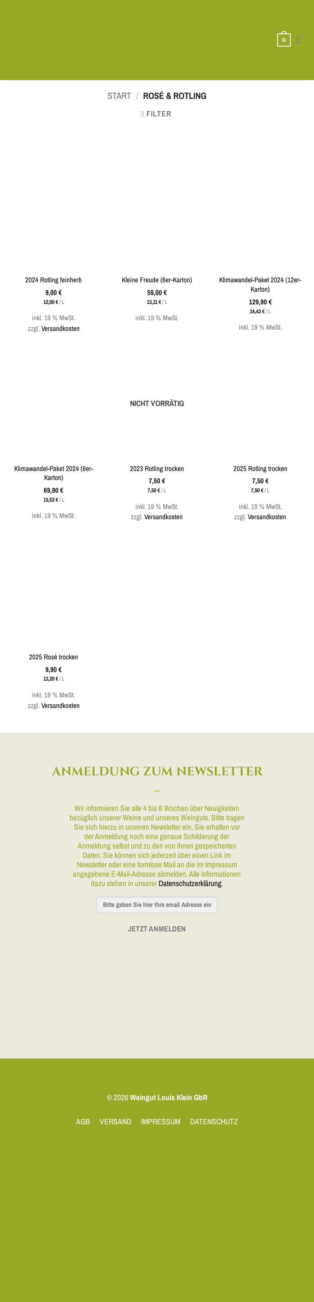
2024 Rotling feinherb (53, 279)
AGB (83, 1121)
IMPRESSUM (160, 1121)
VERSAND (115, 1121)
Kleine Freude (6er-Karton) (157, 279)
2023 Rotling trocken (157, 468)
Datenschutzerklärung (190, 883)
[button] (283, 40)
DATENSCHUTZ (214, 1121)
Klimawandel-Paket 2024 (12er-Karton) (260, 284)
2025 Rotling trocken (260, 468)
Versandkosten (60, 328)
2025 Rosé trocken (53, 656)
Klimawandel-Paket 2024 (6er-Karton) (53, 473)
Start (119, 95)
